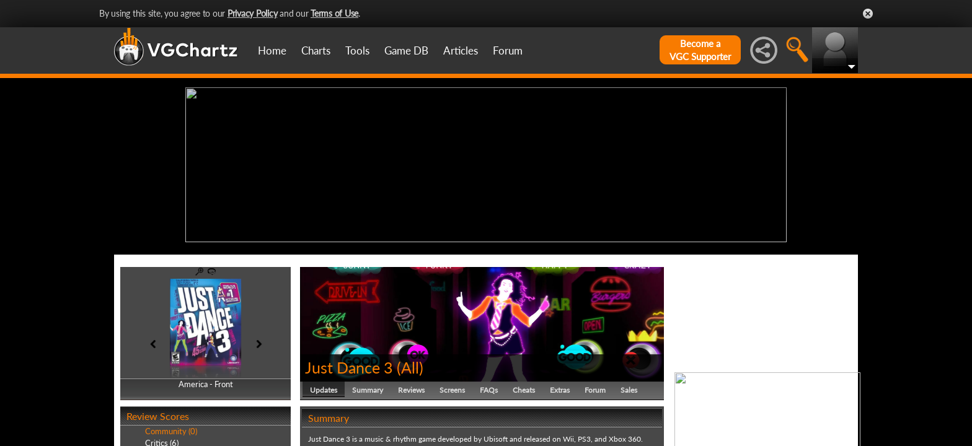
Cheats (524, 386)
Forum (508, 50)
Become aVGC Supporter (700, 50)
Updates (323, 386)
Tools (357, 50)
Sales (629, 386)
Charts (315, 50)
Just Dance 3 (349, 364)
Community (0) (171, 429)
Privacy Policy (253, 13)
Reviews (411, 386)
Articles (460, 50)
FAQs (489, 386)
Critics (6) (162, 440)
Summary (367, 386)
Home (272, 50)
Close (868, 14)
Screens (452, 386)
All (410, 364)
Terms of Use (334, 13)
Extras (560, 386)
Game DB (406, 50)
